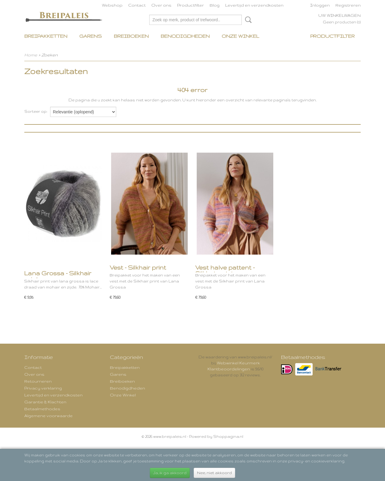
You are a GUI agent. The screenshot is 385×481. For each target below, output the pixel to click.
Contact (137, 5)
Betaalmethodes (42, 409)
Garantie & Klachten (45, 402)
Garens (90, 36)
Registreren (348, 5)
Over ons (161, 5)
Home (30, 54)
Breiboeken (131, 36)
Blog (215, 5)
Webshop (112, 5)
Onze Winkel (240, 36)
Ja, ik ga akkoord (169, 473)
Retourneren (38, 381)
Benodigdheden (185, 36)
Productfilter (190, 5)
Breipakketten (45, 36)
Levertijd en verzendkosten (254, 5)
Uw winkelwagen (339, 15)
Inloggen (320, 5)
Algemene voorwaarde (48, 416)
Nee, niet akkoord (214, 473)
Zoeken (247, 19)
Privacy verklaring (43, 388)
